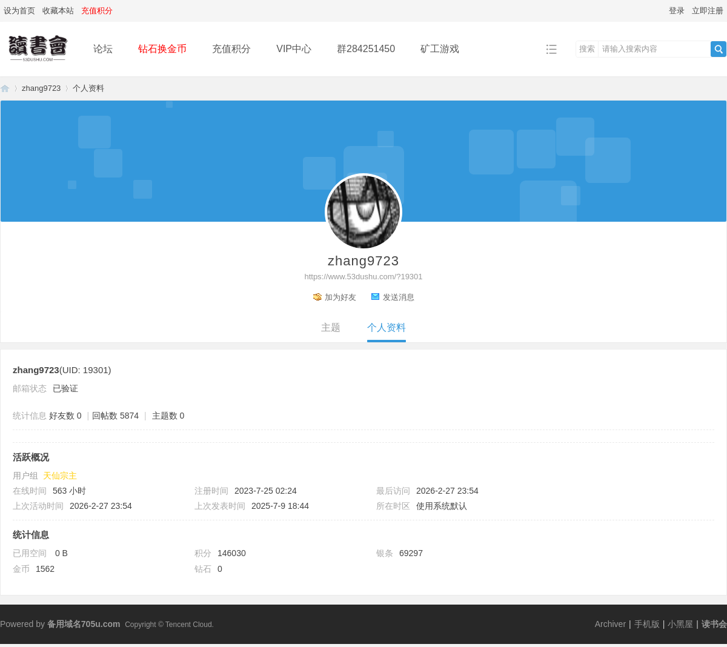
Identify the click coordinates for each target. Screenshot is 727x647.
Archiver (610, 624)
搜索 (587, 48)
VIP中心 (293, 49)
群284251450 (366, 49)
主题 (330, 327)
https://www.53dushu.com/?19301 (363, 276)
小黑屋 (680, 624)
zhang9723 (41, 88)
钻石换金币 (162, 49)
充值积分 (231, 49)
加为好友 (340, 297)
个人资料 (386, 327)
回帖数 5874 (115, 415)
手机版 (647, 624)
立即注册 (707, 10)
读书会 (714, 624)
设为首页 (19, 10)
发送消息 (398, 297)
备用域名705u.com (84, 624)
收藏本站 (58, 10)
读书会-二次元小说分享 (5, 88)
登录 (677, 10)
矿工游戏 (439, 49)
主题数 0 (168, 415)
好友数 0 (65, 415)
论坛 (103, 49)
